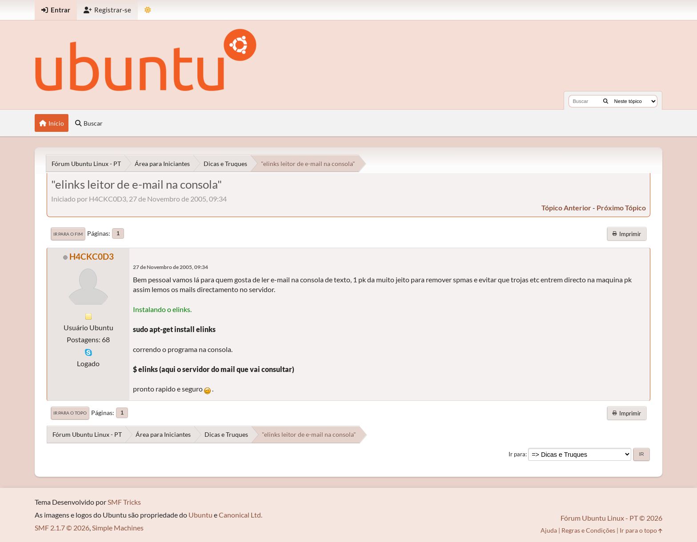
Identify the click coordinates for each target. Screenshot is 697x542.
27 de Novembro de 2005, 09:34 (170, 267)
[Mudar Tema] (148, 10)
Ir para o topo (70, 412)
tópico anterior (566, 207)
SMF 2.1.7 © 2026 (62, 527)
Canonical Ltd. (240, 514)
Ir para (517, 454)
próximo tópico (621, 207)
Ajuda (549, 530)
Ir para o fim (68, 234)
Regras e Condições (588, 530)
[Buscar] (606, 101)
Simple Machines (118, 527)
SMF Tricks (124, 502)
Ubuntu (200, 514)
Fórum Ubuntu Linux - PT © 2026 (611, 518)
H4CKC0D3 (91, 256)
